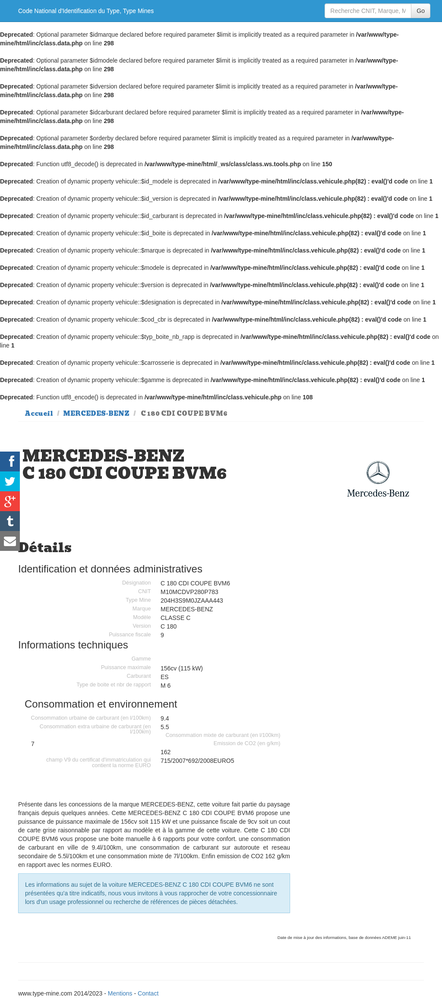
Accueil (39, 413)
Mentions (120, 993)
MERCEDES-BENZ (96, 413)
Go (421, 10)
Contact (148, 993)
